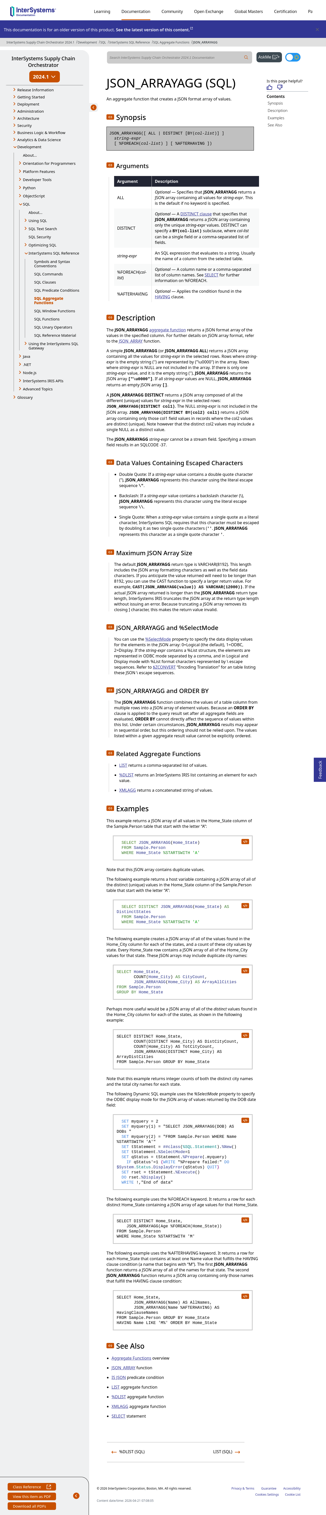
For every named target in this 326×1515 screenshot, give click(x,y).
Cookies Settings (267, 1494)
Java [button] (26, 356)
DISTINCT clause (196, 214)
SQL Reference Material (55, 335)
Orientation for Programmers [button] (49, 163)
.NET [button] (27, 364)
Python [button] (29, 187)
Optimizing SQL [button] (42, 244)
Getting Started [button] (31, 96)
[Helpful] (269, 88)
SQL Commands (48, 273)
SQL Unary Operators (53, 327)
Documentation (135, 11)
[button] (110, 117)
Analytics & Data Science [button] (39, 139)
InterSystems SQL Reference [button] (54, 253)
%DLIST (126, 775)
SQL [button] (26, 204)
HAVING (162, 297)
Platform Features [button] (39, 171)
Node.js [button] (29, 372)
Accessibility (292, 1488)
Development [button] (29, 146)
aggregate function (167, 330)
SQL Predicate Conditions (56, 290)
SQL (103, 42)
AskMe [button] (270, 56)
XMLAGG (127, 790)
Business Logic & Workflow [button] (41, 132)
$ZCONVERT (164, 667)
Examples (276, 117)
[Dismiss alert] (317, 30)
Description (278, 110)
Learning (102, 11)
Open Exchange (208, 11)
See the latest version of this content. (155, 30)
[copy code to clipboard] (245, 841)
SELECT (211, 275)
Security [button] (24, 125)
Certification (285, 11)
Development (87, 42)
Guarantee (269, 1488)
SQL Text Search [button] (43, 228)
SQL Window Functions (54, 310)
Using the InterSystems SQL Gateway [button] (53, 345)
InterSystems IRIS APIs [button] (43, 380)
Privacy (237, 1488)
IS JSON (119, 1377)
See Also (275, 124)
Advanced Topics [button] (38, 388)
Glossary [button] (25, 397)
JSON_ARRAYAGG (205, 42)
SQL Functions (47, 318)
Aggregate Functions (131, 1358)
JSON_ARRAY (130, 341)
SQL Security (40, 236)
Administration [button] (30, 111)
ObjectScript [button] (34, 195)
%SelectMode (158, 639)
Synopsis (275, 103)
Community (172, 11)
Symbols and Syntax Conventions (52, 263)
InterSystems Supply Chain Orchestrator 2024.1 (40, 42)
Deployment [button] (28, 104)
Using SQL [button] (38, 220)
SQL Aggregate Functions (171, 42)
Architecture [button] (28, 118)
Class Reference (32, 1487)
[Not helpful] (279, 88)
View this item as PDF (32, 1497)
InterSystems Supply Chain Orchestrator (43, 61)
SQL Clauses (45, 282)
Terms (250, 1488)
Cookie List (293, 1494)
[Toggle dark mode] (293, 57)
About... (30, 155)
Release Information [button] (35, 89)
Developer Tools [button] (37, 179)
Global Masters (249, 11)
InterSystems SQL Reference (129, 42)
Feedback (320, 768)
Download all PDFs (30, 1507)
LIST (123, 765)
